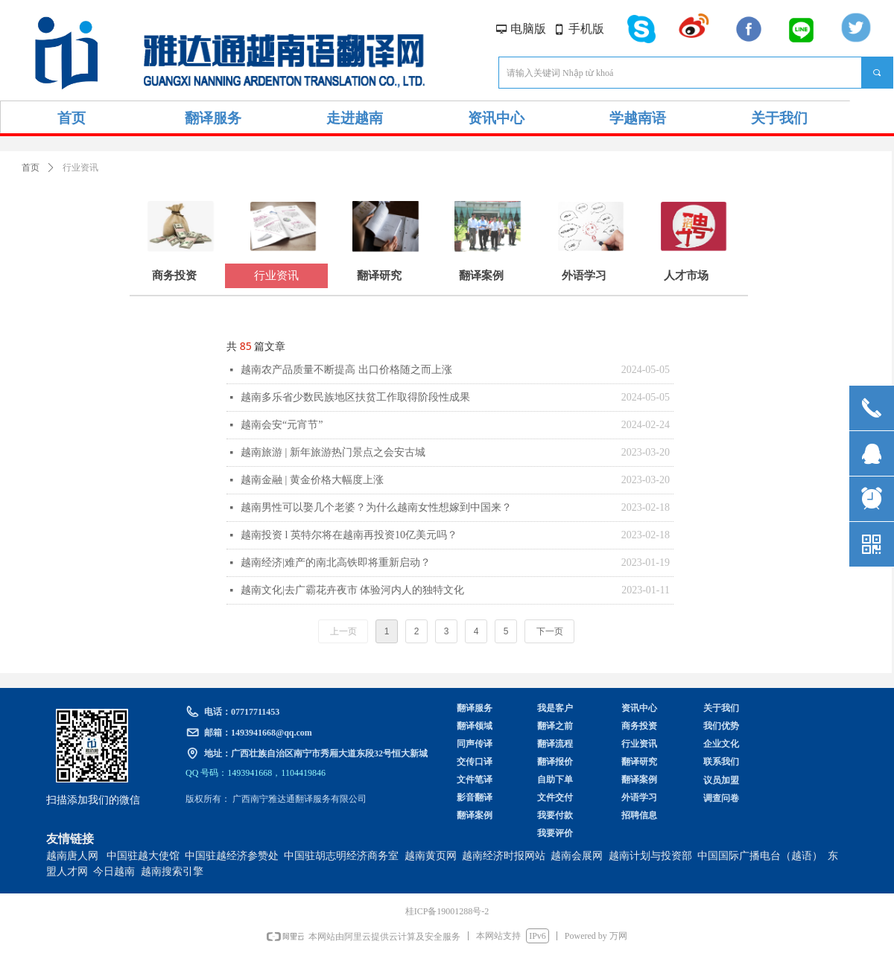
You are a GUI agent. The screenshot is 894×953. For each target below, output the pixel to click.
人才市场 (686, 275)
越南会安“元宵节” (282, 424)
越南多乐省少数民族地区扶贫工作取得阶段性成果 (355, 397)
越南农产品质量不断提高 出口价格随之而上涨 (346, 369)
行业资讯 (276, 275)
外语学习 (584, 275)
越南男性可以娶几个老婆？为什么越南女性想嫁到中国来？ (376, 507)
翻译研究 (379, 275)
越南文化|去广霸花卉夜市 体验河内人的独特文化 (352, 590)
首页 (30, 167)
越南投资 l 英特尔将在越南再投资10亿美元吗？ (349, 535)
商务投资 (174, 275)
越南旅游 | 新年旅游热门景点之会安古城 (333, 452)
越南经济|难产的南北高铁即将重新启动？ (336, 562)
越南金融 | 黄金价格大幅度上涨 (312, 479)
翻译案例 (481, 275)
